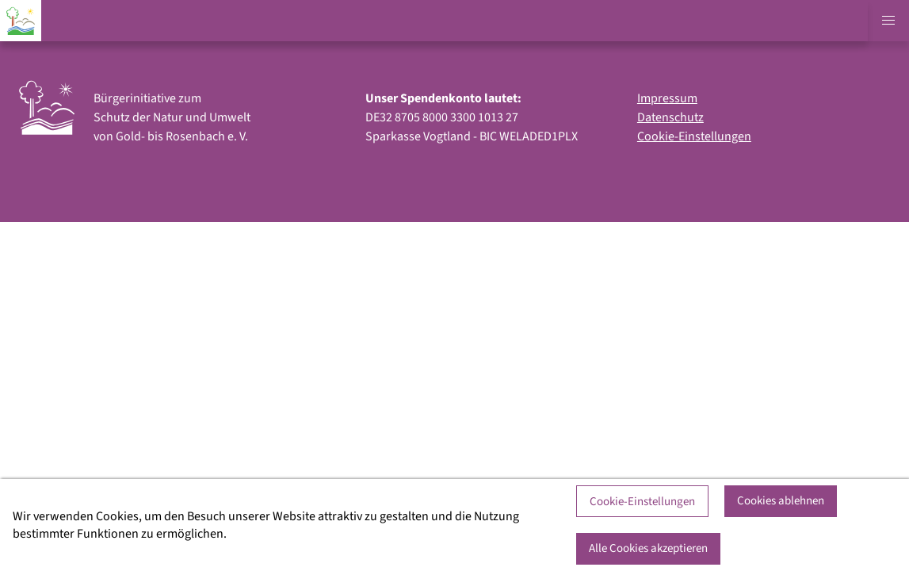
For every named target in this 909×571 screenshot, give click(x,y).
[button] (888, 20)
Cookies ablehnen (780, 500)
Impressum (667, 98)
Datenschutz (670, 117)
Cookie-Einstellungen (694, 136)
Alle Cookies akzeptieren (648, 548)
